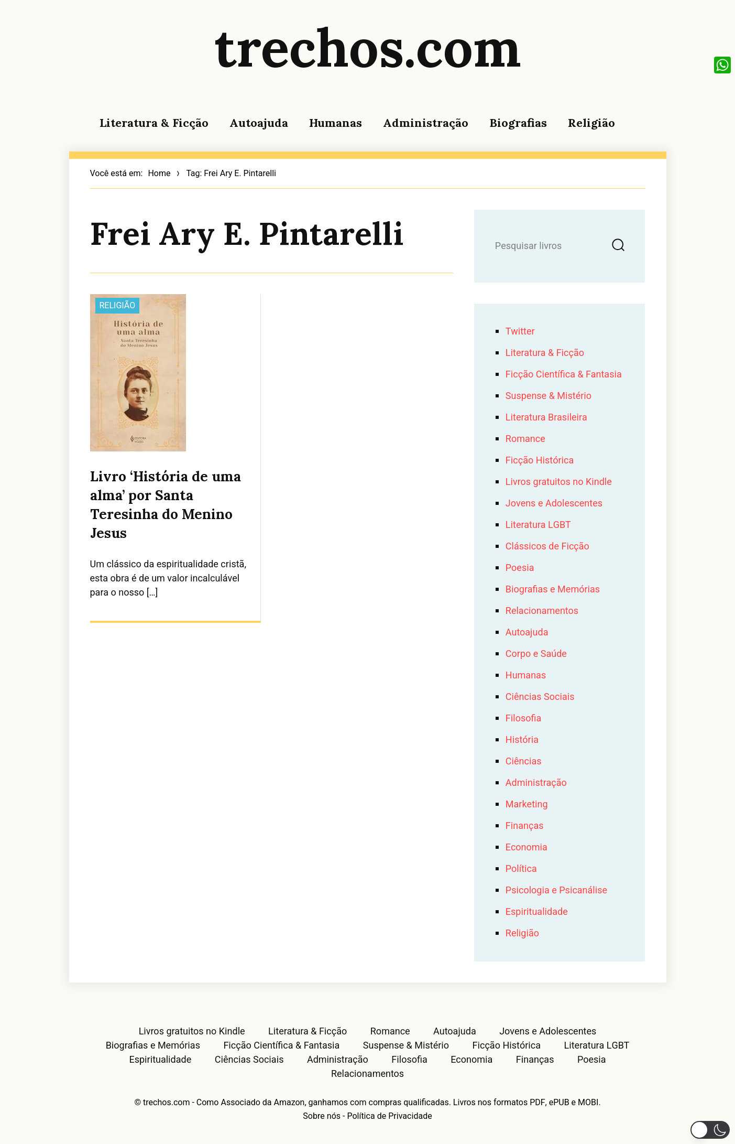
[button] (710, 1130)
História (522, 740)
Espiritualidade (537, 912)
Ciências (524, 761)
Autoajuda (258, 122)
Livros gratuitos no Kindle (559, 482)
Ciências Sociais (540, 697)
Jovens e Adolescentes (554, 504)
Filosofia (523, 718)
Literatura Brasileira (546, 418)
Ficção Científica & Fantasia (564, 375)
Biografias (518, 122)
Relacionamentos (542, 611)
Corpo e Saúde (536, 654)
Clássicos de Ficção (547, 546)
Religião (591, 122)
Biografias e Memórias (553, 589)
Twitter (520, 332)
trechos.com (367, 47)
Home (159, 173)
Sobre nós (322, 1116)
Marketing (527, 804)
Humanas (335, 122)
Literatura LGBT (538, 525)
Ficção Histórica (540, 461)
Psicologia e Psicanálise (556, 890)
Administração (425, 122)
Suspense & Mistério (548, 396)
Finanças (525, 826)
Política (521, 869)
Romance (525, 439)
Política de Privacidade (389, 1116)
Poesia (520, 568)
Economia (526, 847)
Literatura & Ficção (154, 122)
